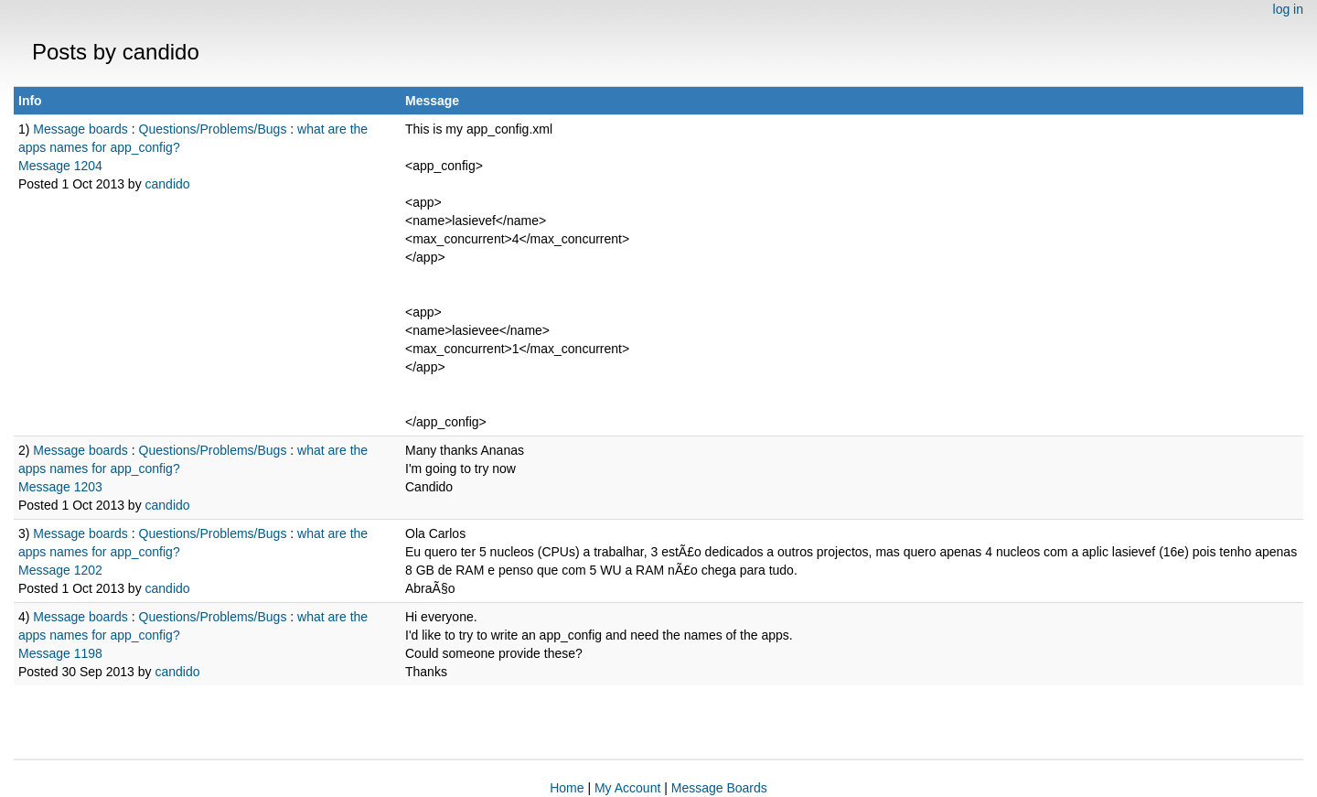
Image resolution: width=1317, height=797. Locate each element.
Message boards (80, 129)
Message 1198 (60, 653)
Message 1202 (60, 570)
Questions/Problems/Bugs (213, 129)
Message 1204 (60, 165)
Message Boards (719, 788)
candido (167, 184)
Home (567, 788)
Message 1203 (60, 486)
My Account (627, 788)
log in (1288, 9)
